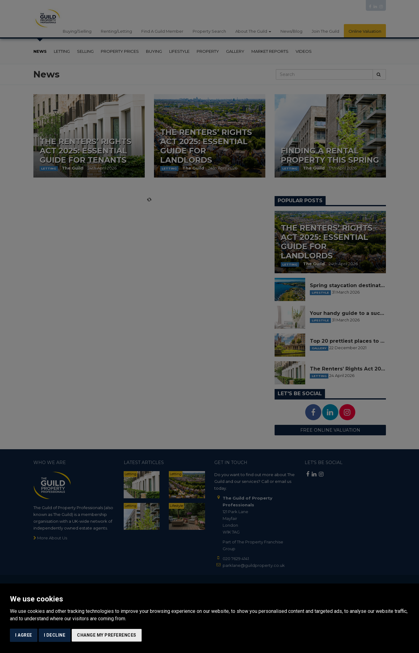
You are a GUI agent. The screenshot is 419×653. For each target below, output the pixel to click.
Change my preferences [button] (106, 635)
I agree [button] (23, 635)
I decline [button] (55, 635)
